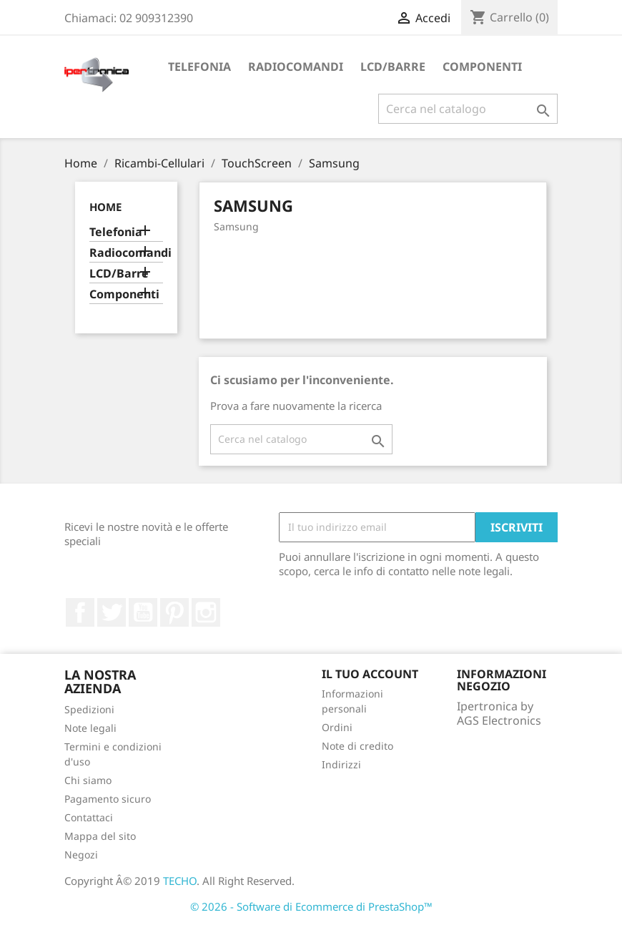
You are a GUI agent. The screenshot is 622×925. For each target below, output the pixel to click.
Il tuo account (370, 674)
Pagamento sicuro (107, 799)
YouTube (143, 612)
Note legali (90, 728)
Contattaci (88, 817)
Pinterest (174, 612)
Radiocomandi (295, 66)
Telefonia (199, 66)
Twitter (111, 612)
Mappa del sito (100, 836)
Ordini (337, 727)
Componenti (482, 66)
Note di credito (357, 746)
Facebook (80, 612)
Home (105, 207)
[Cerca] (468, 109)
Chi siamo (88, 780)
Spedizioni (89, 709)
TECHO (180, 880)
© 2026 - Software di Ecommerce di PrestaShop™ (311, 906)
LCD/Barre (392, 66)
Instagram (206, 612)
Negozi (81, 854)
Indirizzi (341, 764)
